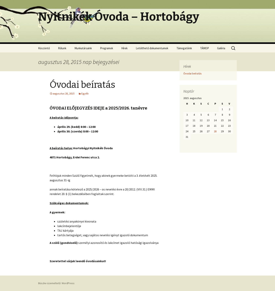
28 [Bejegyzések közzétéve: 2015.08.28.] (215, 131)
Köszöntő (44, 48)
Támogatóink (184, 48)
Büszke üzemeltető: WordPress (56, 283)
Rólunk (62, 48)
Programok (106, 48)
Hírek (124, 48)
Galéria (221, 48)
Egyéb (85, 93)
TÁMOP (204, 48)
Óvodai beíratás (82, 84)
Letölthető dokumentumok (152, 48)
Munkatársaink (83, 48)
